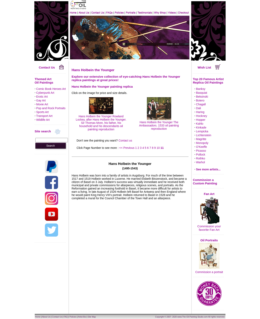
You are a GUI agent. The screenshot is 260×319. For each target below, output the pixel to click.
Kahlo (199, 123)
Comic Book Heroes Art (51, 88)
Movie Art (42, 104)
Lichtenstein (203, 135)
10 (158, 147)
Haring (200, 112)
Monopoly (202, 143)
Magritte (201, 139)
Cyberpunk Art (45, 92)
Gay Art (41, 100)
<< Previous (127, 147)
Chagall (201, 104)
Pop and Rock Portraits (50, 108)
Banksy (200, 88)
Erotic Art (42, 96)
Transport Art (44, 116)
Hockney (201, 116)
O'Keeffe (201, 146)
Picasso (201, 150)
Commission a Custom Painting (205, 181)
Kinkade (201, 127)
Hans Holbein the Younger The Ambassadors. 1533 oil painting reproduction (159, 123)
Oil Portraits (209, 240)
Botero (200, 100)
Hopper (200, 119)
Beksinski (202, 96)
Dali (198, 108)
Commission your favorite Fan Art (209, 227)
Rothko (200, 158)
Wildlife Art (43, 119)
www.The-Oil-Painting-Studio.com (192, 317)
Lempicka (202, 131)
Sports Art (42, 112)
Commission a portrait (209, 272)
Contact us (125, 140)
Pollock (200, 154)
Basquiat (201, 92)
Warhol (200, 162)
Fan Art (209, 194)
